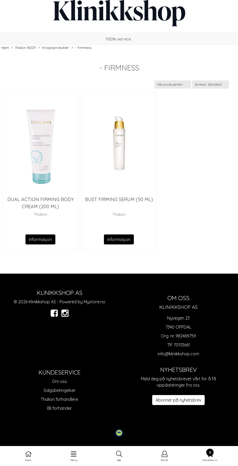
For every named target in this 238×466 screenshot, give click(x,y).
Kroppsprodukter (54, 47)
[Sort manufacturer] (172, 84)
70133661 (182, 344)
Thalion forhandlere (59, 399)
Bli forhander (59, 408)
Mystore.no (94, 301)
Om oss (59, 381)
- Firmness (81, 47)
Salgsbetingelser (60, 390)
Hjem (5, 47)
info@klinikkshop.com (178, 353)
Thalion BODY (24, 47)
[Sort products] (210, 84)
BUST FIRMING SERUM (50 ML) (119, 199)
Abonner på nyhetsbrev (178, 400)
